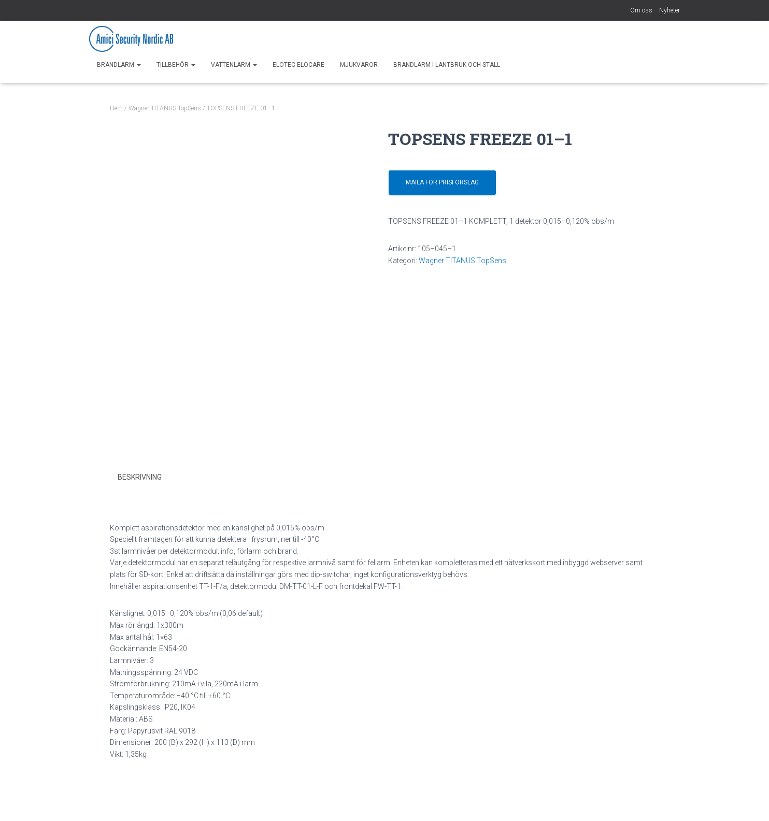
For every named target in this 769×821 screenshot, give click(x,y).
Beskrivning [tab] (140, 477)
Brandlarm (119, 64)
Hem (116, 108)
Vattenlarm (234, 64)
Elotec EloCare (298, 64)
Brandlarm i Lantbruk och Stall (446, 64)
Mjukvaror (359, 64)
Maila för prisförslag (442, 182)
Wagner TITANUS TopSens (165, 108)
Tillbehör (175, 64)
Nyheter (669, 10)
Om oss (641, 10)
